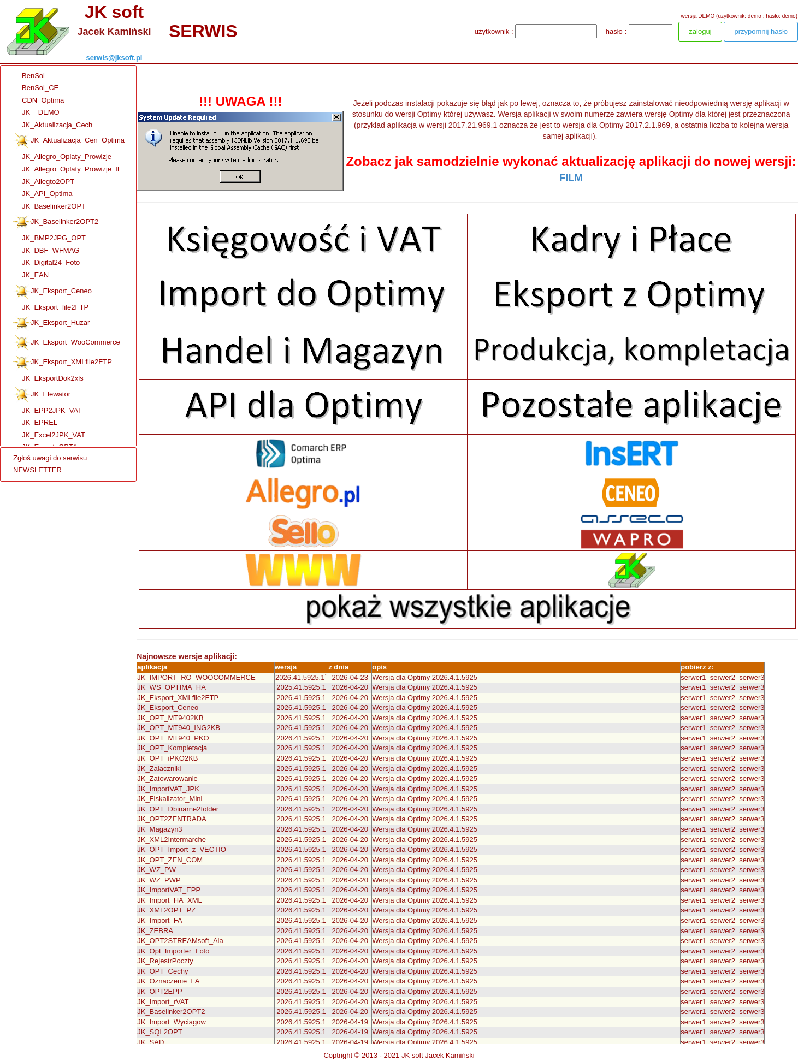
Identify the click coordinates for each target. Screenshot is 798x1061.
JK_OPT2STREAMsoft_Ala (180, 940)
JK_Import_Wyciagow (171, 1022)
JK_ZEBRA (155, 931)
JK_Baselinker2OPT (49, 206)
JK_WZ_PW (156, 870)
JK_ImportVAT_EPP (168, 890)
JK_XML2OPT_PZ (166, 910)
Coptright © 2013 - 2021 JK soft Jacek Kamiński (398, 1055)
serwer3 (751, 677)
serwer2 (722, 677)
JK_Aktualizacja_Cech (52, 125)
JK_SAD (150, 1042)
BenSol (29, 76)
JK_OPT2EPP (159, 991)
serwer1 (693, 677)
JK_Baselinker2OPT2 (55, 222)
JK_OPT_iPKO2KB (167, 758)
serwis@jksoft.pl (114, 58)
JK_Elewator (41, 395)
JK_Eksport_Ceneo (52, 291)
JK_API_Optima (43, 194)
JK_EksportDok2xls (48, 378)
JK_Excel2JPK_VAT (49, 435)
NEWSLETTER (37, 470)
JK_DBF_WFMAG (46, 251)
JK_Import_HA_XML (169, 900)
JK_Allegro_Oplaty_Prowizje (62, 157)
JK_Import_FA (159, 920)
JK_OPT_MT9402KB (170, 718)
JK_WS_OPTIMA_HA (171, 687)
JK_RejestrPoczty (165, 961)
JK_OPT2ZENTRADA (171, 819)
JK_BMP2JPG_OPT (49, 238)
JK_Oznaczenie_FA (168, 981)
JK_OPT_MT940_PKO (173, 738)
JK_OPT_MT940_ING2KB (178, 728)
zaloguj (700, 31)
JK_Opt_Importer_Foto (173, 951)
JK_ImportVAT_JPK (168, 789)
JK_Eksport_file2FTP (50, 307)
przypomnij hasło (761, 31)
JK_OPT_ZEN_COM (170, 860)
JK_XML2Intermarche (171, 839)
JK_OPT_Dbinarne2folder (177, 809)
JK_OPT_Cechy (162, 971)
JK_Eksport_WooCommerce (66, 343)
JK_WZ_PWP (158, 880)
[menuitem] (75, 76)
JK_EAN (31, 275)
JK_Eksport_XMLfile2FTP (62, 362)
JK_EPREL (35, 423)
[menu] (50, 464)
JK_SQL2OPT (159, 1032)
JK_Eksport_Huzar (51, 323)
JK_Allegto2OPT (43, 182)
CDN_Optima (38, 100)
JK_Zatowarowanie (167, 778)
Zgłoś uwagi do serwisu (50, 458)
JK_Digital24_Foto (46, 263)
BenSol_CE (35, 88)
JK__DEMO (36, 112)
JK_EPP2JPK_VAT (47, 411)
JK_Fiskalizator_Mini (169, 799)
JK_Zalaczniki (159, 768)
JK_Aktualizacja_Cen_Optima (69, 141)
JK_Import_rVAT (162, 1002)
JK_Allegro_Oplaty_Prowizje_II (66, 169)
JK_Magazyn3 (159, 829)
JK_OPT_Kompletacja (172, 748)
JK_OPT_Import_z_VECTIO (181, 849)
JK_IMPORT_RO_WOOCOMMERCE (196, 677)
